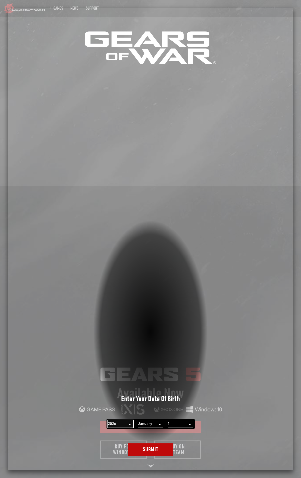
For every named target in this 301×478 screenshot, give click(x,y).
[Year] (120, 424)
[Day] (180, 424)
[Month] (150, 424)
